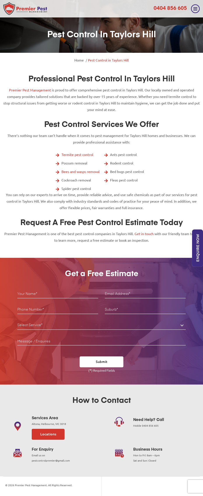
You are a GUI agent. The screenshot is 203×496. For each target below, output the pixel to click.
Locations (48, 434)
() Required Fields (101, 370)
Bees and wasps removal (80, 172)
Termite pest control (77, 155)
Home (79, 60)
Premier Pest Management (30, 90)
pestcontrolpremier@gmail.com (51, 460)
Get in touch (144, 234)
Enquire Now (197, 248)
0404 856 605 (170, 8)
